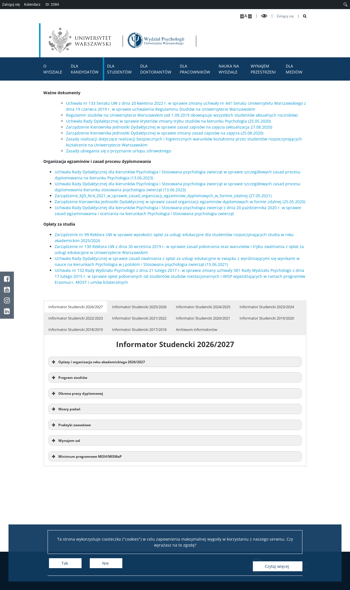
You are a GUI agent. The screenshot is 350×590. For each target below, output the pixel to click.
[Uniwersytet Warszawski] (81, 40)
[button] (175, 425)
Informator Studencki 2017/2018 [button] (139, 329)
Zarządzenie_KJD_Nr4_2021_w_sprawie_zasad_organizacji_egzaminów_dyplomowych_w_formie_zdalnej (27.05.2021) (163, 195)
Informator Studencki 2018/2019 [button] (75, 329)
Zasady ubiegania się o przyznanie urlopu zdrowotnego (118, 151)
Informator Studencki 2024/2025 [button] (203, 306)
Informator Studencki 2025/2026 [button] (139, 306)
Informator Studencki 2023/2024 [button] (267, 306)
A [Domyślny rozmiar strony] (245, 16)
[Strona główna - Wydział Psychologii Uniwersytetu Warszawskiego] (164, 40)
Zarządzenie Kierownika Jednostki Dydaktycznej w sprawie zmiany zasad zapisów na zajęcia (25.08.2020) (164, 133)
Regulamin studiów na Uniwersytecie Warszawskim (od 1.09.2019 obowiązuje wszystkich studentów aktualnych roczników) (182, 115)
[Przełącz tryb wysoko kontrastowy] (264, 16)
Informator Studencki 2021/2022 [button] (139, 318)
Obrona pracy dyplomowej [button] (77, 393)
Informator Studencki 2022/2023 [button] (75, 318)
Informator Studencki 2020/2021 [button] (203, 318)
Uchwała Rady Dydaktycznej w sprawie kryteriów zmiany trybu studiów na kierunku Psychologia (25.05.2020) (168, 121)
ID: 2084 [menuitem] (52, 4)
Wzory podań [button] (65, 409)
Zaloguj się (285, 16)
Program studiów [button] (69, 377)
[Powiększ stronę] (242, 16)
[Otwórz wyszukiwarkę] (302, 16)
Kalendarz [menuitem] (32, 4)
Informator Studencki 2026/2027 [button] (75, 306)
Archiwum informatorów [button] (196, 329)
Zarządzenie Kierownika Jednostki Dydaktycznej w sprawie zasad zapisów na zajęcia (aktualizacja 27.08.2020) (169, 127)
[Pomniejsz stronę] (250, 16)
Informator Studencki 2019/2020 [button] (267, 318)
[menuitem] (345, 4)
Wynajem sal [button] (65, 440)
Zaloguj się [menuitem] (11, 4)
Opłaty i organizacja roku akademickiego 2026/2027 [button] (98, 362)
